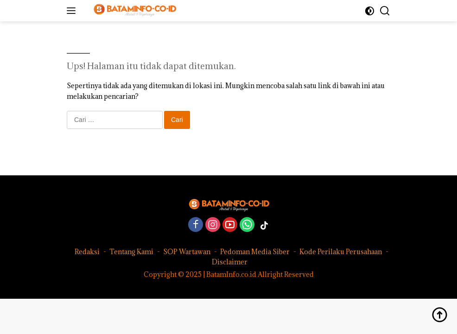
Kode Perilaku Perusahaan (340, 251)
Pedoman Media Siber (255, 251)
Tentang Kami (131, 251)
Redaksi (87, 251)
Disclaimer (230, 261)
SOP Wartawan (186, 251)
